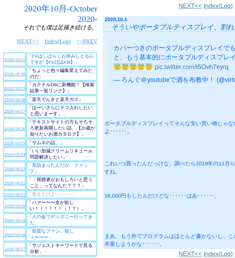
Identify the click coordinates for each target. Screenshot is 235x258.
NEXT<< (190, 6)
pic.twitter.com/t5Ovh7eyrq (192, 66)
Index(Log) (217, 6)
